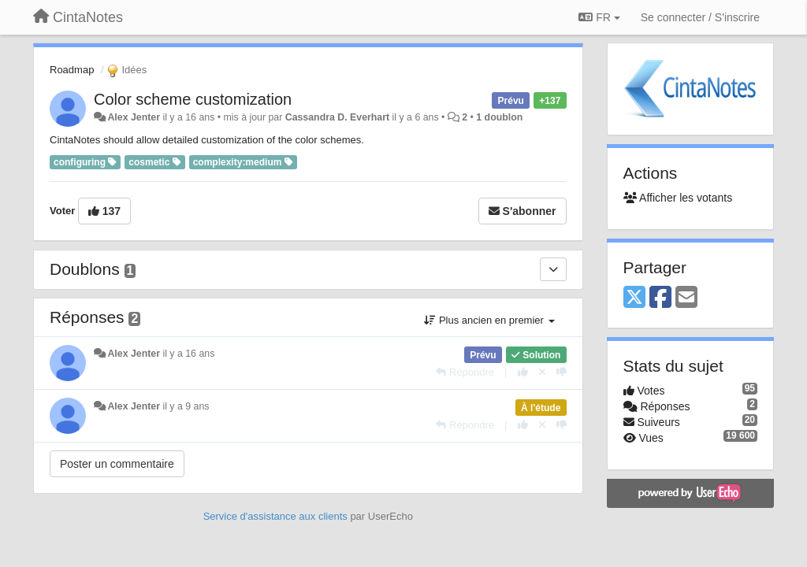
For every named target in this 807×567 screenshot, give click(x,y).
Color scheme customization (193, 99)
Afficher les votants (678, 197)
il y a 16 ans (188, 353)
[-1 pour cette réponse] (561, 372)
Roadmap (72, 70)
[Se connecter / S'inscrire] (700, 17)
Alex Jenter (133, 117)
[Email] (686, 298)
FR (598, 17)
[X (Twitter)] (634, 298)
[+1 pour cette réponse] (523, 372)
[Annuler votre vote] (542, 372)
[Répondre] (465, 372)
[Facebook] (660, 298)
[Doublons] (553, 269)
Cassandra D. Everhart (337, 117)
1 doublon (499, 117)
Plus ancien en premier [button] (489, 320)
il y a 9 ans (185, 406)
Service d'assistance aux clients (275, 516)
